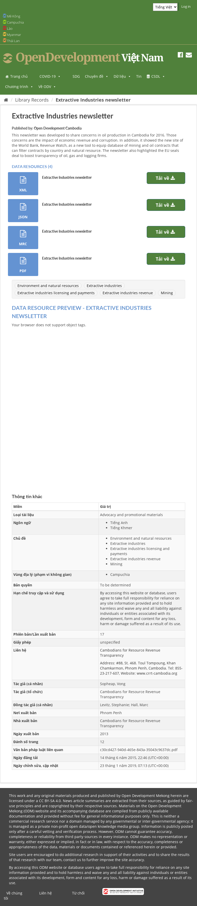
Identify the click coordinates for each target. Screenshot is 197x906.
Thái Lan (13, 40)
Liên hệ (45, 893)
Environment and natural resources (48, 285)
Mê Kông (13, 16)
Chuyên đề (97, 76)
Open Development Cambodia (58, 128)
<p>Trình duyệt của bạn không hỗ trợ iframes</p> (98, 404)
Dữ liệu (122, 76)
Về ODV (47, 86)
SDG (76, 76)
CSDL (158, 76)
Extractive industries (104, 285)
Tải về (166, 178)
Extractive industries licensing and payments (56, 292)
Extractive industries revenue (128, 292)
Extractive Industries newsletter (93, 100)
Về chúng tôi (13, 896)
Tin (139, 76)
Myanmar (14, 34)
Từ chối (78, 893)
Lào (10, 28)
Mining (167, 292)
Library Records (32, 100)
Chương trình (19, 86)
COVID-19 (50, 76)
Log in (186, 6)
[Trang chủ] (6, 100)
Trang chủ (19, 76)
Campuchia (15, 22)
